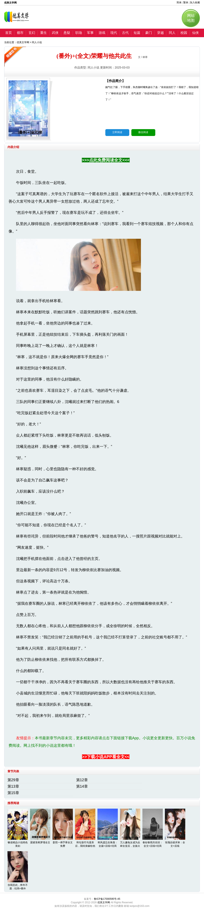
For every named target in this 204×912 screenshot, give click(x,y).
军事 (90, 32)
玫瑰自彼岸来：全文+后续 (175, 844)
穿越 (160, 32)
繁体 (185, 2)
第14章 (82, 786)
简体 (179, 2)
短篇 (137, 32)
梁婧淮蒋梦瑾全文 (40, 842)
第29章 (13, 780)
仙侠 (195, 32)
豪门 (148, 32)
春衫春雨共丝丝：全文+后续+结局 (153, 844)
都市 (20, 32)
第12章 (82, 780)
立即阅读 (117, 132)
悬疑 (66, 32)
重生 (43, 32)
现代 (113, 32)
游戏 (102, 32)
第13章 (13, 786)
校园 (183, 32)
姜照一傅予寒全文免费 (63, 844)
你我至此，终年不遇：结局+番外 (18, 887)
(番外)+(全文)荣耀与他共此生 (94, 56)
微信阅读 (143, 132)
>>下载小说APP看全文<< (105, 756)
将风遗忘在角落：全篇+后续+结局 (108, 844)
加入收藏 (195, 2)
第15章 (13, 793)
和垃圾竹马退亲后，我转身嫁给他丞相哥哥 (85, 846)
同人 (172, 32)
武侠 (55, 32)
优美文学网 (23, 42)
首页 (8, 32)
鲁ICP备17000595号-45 (107, 898)
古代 (125, 32)
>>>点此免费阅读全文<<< (106, 160)
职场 (78, 32)
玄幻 (32, 32)
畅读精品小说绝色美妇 (18, 844)
